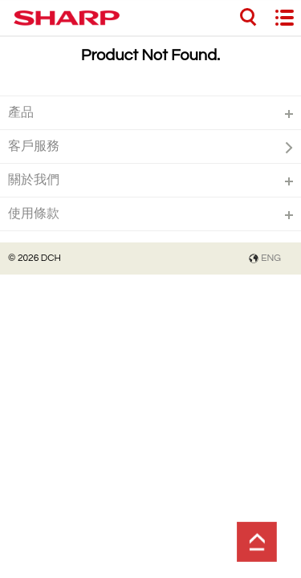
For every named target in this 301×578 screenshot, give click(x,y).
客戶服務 (33, 146)
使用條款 (33, 213)
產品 (21, 112)
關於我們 (33, 179)
